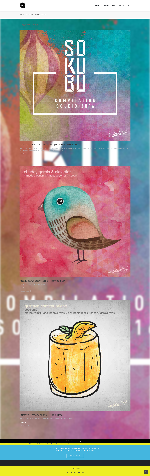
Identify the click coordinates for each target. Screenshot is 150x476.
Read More (24, 154)
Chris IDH (35, 148)
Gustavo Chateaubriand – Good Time (41, 414)
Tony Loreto (48, 150)
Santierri (34, 150)
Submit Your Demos (75, 456)
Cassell (22, 148)
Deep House (41, 148)
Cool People (37, 418)
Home (97, 5)
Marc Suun (110, 148)
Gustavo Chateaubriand (73, 148)
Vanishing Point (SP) (57, 150)
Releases (106, 5)
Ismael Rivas (92, 148)
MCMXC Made (117, 148)
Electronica (54, 148)
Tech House (41, 150)
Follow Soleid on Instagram (75, 441)
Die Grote (47, 148)
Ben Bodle (22, 418)
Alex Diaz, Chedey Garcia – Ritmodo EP (42, 280)
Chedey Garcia (28, 148)
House (82, 148)
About (114, 5)
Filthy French (62, 148)
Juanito (104, 148)
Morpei (25, 150)
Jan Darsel (99, 148)
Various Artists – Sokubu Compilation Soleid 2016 (48, 144)
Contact (122, 5)
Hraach (86, 148)
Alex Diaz (22, 284)
